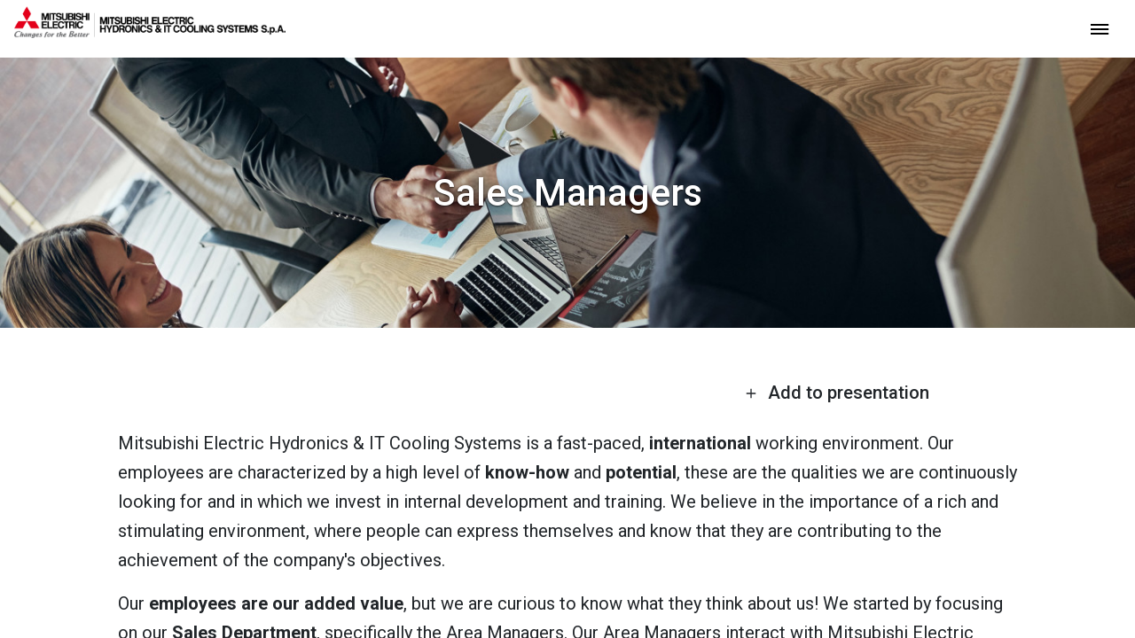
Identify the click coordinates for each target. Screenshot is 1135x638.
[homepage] (150, 31)
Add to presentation (837, 392)
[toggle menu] (1099, 27)
